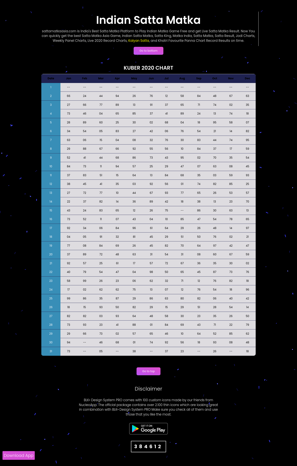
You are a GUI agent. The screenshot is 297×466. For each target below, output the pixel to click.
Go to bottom (148, 51)
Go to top (148, 371)
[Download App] (18, 456)
